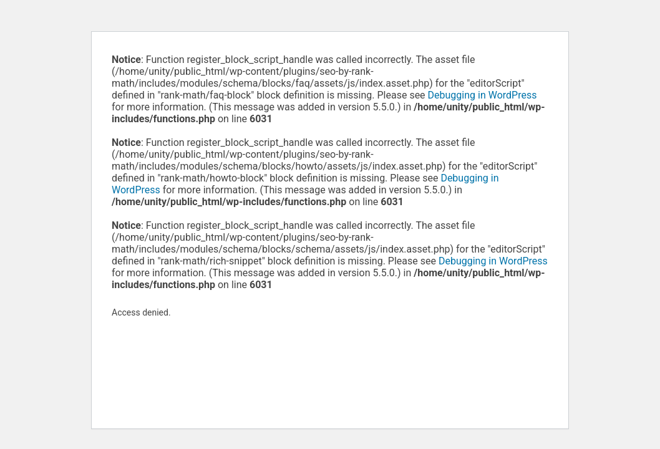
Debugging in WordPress (482, 95)
